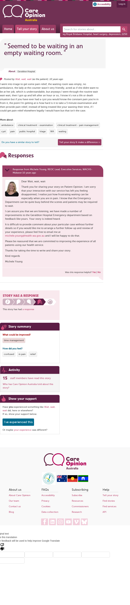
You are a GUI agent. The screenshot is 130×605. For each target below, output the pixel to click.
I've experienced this (18, 422)
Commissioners (80, 506)
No (99, 272)
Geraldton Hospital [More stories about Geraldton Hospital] (26, 71)
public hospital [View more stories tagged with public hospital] (27, 131)
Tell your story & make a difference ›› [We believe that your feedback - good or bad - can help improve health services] (79, 142)
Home (8, 29)
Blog (11, 512)
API (104, 512)
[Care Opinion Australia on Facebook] (44, 521)
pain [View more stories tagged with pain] (12, 131)
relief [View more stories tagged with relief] (33, 354)
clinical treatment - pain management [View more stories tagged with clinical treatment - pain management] (78, 125)
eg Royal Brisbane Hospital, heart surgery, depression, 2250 (95, 34)
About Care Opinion (19, 495)
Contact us (15, 506)
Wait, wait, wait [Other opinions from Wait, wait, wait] (23, 79)
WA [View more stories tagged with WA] (52, 131)
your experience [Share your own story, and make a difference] (22, 430)
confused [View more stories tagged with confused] (9, 354)
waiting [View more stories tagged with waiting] (62, 131)
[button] (102, 4)
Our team (14, 501)
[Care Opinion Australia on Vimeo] (76, 521)
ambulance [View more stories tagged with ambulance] (7, 125)
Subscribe (77, 495)
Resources (77, 501)
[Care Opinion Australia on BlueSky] (84, 521)
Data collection (49, 512)
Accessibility (48, 495)
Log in (122, 4)
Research (77, 512)
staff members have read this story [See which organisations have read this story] (30, 378)
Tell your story (27, 29)
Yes (94, 272)
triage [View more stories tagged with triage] (43, 131)
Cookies (45, 506)
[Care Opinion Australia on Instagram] (60, 521)
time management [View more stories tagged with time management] (14, 340)
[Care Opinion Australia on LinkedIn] (52, 521)
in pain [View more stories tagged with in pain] (22, 354)
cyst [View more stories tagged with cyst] (3, 131)
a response (28, 309)
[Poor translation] (2, 547)
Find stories (109, 501)
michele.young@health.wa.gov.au (25, 235)
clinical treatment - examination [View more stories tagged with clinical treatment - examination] (35, 125)
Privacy (45, 501)
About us (48, 29)
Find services (109, 506)
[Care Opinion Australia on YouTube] (68, 521)
